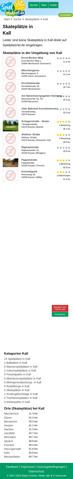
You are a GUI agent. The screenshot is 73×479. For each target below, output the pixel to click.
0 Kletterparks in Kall (17, 402)
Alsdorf (8, 441)
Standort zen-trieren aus (60, 308)
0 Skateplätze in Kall (16, 390)
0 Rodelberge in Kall (16, 386)
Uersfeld (9, 433)
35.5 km (63, 111)
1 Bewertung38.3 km (63, 125)
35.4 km (63, 98)
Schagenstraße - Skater (35, 121)
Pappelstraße (29, 159)
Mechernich (11, 413)
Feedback (12, 466)
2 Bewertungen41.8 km (63, 175)
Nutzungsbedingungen (51, 466)
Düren (8, 417)
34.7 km (63, 85)
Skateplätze (32, 19)
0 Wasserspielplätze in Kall (20, 366)
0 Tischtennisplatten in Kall (20, 397)
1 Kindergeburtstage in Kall (21, 394)
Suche (34, 5)
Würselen (10, 437)
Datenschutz (36, 471)
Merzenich (10, 421)
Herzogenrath (12, 448)
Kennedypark (29, 171)
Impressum (28, 466)
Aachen (9, 429)
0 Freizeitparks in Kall (17, 374)
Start (7, 19)
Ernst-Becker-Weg (32, 57)
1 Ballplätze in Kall (15, 362)
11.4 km (63, 60)
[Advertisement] (36, 219)
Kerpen (8, 425)
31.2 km (63, 72)
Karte (53, 5)
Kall (45, 19)
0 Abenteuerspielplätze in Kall (22, 378)
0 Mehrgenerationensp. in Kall (22, 382)
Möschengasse (30, 70)
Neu (44, 5)
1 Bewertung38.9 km (63, 138)
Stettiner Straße (30, 134)
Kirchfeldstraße (30, 83)
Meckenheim (12, 456)
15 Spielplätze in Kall (17, 358)
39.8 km (63, 149)
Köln (7, 452)
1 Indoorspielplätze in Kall (20, 370)
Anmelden (65, 15)
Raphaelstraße (30, 147)
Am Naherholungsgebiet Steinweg (41, 95)
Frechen (9, 445)
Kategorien (60, 314)
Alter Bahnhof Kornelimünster (39, 108)
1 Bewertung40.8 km (63, 164)
